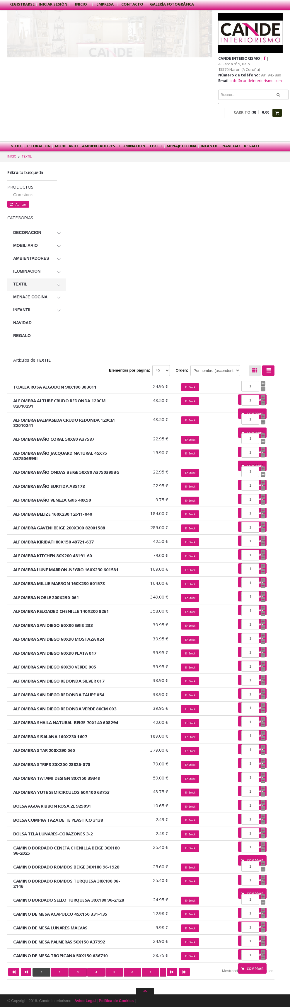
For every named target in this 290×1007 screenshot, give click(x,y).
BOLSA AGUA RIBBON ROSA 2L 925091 (52, 806)
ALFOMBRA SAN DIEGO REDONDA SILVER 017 (58, 681)
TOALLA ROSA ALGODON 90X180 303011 (54, 387)
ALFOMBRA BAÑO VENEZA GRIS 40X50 (52, 500)
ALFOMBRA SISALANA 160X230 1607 (50, 736)
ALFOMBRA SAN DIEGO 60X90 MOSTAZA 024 (58, 639)
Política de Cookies (116, 1001)
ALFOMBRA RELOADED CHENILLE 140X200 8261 (61, 611)
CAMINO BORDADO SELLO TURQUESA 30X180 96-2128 (68, 900)
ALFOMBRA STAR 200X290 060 (44, 750)
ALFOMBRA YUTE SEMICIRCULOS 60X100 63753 (61, 792)
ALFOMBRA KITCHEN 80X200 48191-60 (52, 555)
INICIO (11, 156)
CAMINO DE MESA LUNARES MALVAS (50, 928)
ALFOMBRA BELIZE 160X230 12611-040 (52, 514)
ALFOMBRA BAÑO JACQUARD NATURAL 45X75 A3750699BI (60, 455)
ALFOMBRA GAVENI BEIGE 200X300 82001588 (59, 528)
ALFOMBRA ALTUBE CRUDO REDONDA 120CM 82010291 (59, 403)
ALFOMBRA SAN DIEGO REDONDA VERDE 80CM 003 (65, 709)
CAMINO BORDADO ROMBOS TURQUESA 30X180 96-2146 (66, 883)
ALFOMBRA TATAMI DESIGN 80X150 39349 (56, 778)
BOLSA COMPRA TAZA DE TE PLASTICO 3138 (58, 820)
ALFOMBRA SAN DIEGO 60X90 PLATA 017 (54, 653)
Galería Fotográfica (172, 4)
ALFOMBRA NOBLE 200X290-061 (46, 597)
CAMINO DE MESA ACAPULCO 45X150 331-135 (60, 914)
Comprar (252, 968)
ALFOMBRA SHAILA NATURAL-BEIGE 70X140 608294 (65, 722)
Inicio (81, 4)
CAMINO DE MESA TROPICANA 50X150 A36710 (60, 955)
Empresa (105, 4)
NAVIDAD (231, 145)
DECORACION (38, 145)
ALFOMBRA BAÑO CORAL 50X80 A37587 (53, 439)
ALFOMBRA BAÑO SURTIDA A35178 (49, 486)
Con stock (23, 194)
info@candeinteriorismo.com (256, 80)
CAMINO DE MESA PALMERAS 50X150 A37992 (59, 942)
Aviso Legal (84, 1001)
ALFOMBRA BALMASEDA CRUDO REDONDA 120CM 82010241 (64, 422)
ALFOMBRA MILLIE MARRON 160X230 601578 (59, 583)
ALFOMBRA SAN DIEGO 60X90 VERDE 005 (54, 667)
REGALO (251, 145)
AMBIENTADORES (98, 145)
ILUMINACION (132, 145)
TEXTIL (156, 145)
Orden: (182, 370)
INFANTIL (209, 145)
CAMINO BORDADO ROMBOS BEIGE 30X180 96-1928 (66, 867)
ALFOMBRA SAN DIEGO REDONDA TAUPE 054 (58, 694)
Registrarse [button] (22, 4)
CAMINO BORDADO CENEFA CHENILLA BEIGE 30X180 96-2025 (66, 850)
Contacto (133, 4)
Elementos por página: (129, 370)
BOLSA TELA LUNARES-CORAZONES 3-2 (53, 834)
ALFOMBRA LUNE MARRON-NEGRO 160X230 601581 (66, 569)
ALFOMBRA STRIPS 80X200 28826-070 (51, 764)
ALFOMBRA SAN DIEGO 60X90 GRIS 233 (53, 625)
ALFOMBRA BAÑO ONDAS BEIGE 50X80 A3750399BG (66, 472)
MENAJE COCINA (182, 145)
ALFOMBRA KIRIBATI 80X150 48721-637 (53, 542)
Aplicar (18, 204)
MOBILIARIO (66, 145)
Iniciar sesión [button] (53, 4)
